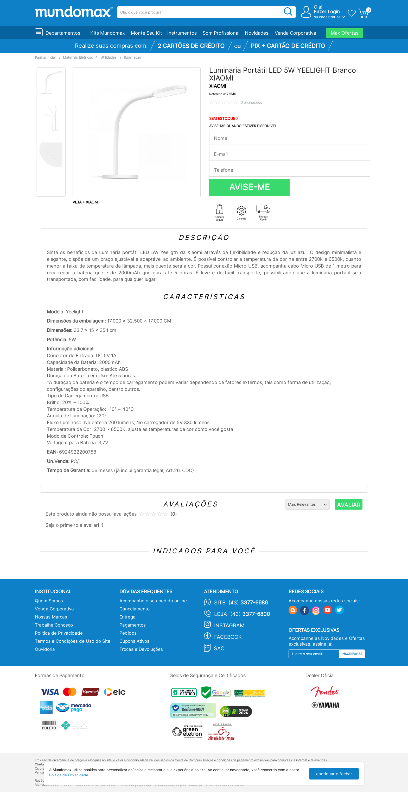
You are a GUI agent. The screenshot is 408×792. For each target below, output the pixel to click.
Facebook (228, 637)
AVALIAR (348, 505)
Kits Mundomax (107, 33)
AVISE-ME (249, 187)
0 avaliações (251, 102)
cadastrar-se (330, 17)
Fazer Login (327, 11)
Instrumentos (182, 33)
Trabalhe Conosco (54, 625)
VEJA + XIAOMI (86, 202)
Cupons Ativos (134, 641)
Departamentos (63, 33)
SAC (219, 648)
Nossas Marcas (51, 617)
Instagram (229, 625)
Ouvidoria (45, 649)
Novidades (256, 33)
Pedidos (128, 633)
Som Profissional (221, 33)
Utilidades (108, 57)
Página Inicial (45, 57)
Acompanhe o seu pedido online (153, 600)
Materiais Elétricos (78, 57)
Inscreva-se (352, 654)
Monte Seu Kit (146, 33)
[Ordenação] (307, 504)
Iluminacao (132, 57)
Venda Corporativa (295, 33)
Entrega (127, 617)
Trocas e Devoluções (141, 649)
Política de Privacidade (59, 633)
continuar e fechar (334, 773)
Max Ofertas (344, 33)
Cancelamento (134, 608)
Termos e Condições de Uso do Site (72, 641)
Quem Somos (49, 600)
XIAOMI (217, 86)
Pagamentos (132, 625)
